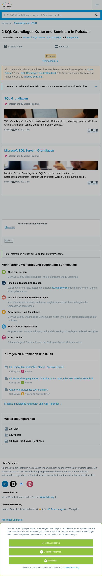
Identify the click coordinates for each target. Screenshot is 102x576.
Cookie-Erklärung (71, 567)
